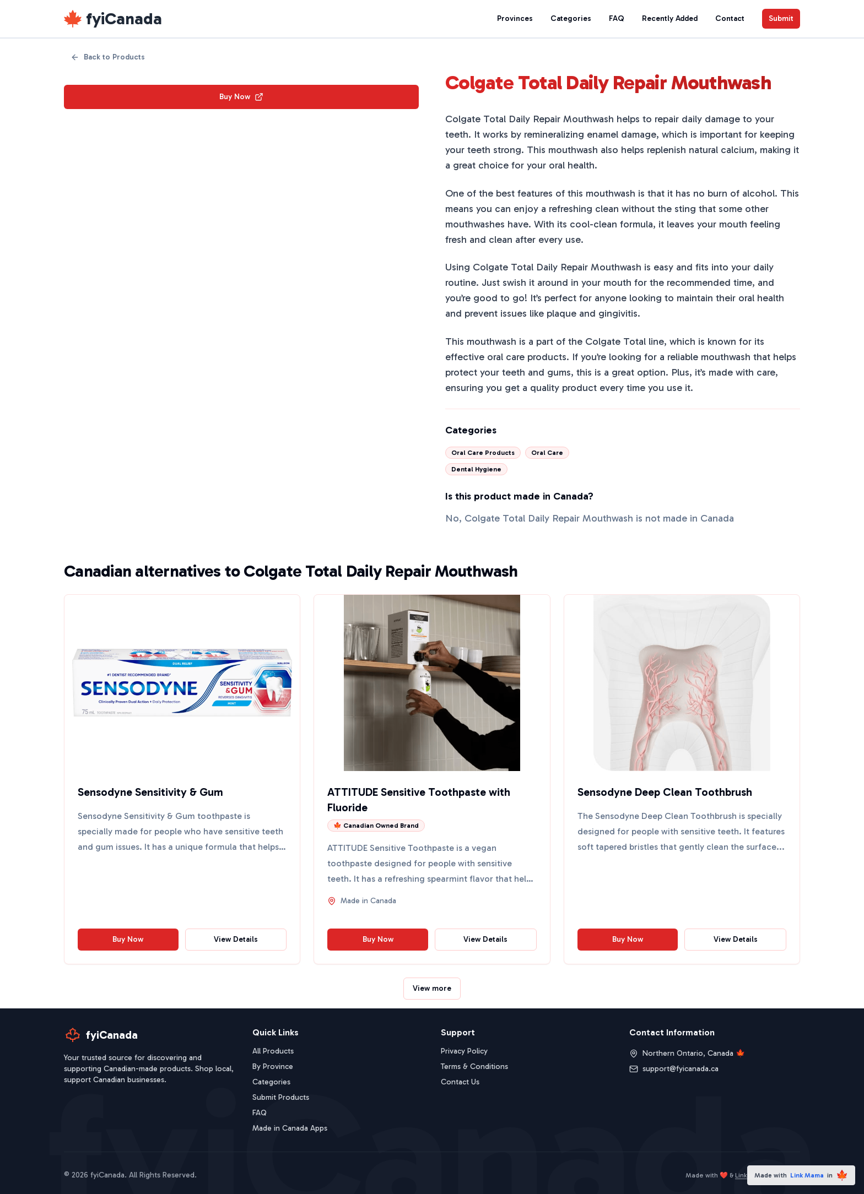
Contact (729, 18)
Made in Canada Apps (289, 1128)
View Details (236, 939)
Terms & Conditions (474, 1066)
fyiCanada (124, 19)
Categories (570, 18)
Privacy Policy (464, 1051)
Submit (781, 18)
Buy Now (241, 96)
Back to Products (108, 57)
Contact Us (460, 1082)
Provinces (515, 18)
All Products (273, 1051)
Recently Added (670, 18)
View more (432, 988)
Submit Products (280, 1097)
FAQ (616, 18)
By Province (272, 1066)
